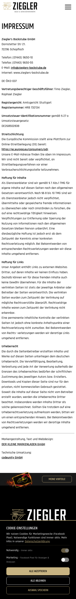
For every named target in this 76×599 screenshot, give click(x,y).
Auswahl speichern (38, 590)
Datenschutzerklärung (37, 541)
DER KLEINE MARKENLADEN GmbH (23, 444)
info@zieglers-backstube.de (28, 68)
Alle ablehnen (38, 581)
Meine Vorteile (57, 479)
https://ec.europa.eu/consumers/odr (25, 149)
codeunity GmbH (12, 457)
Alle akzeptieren (38, 571)
